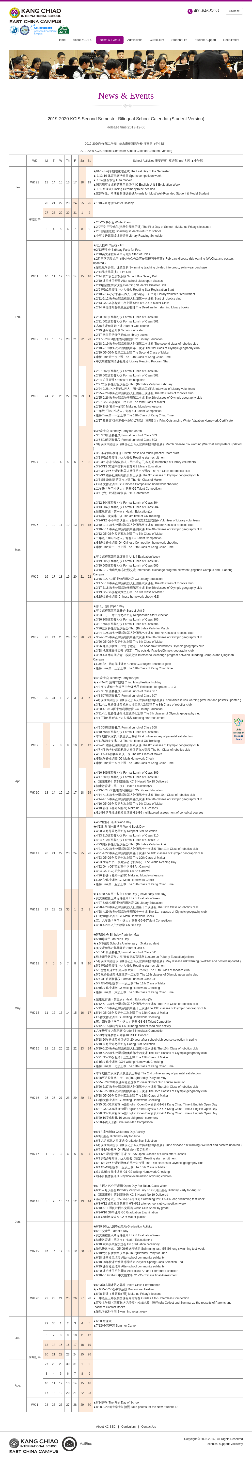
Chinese (234, 11)
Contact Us (148, 1426)
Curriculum (128, 1426)
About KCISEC (106, 1426)
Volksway (237, 1444)
